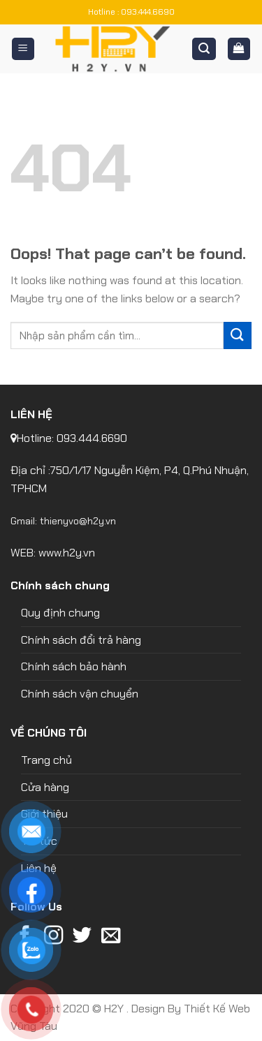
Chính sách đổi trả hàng (81, 640)
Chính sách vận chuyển (79, 693)
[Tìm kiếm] (204, 49)
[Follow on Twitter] (82, 936)
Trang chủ (46, 760)
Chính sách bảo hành (73, 666)
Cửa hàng (45, 787)
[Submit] (238, 335)
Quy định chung (60, 612)
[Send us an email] (110, 936)
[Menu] (23, 49)
